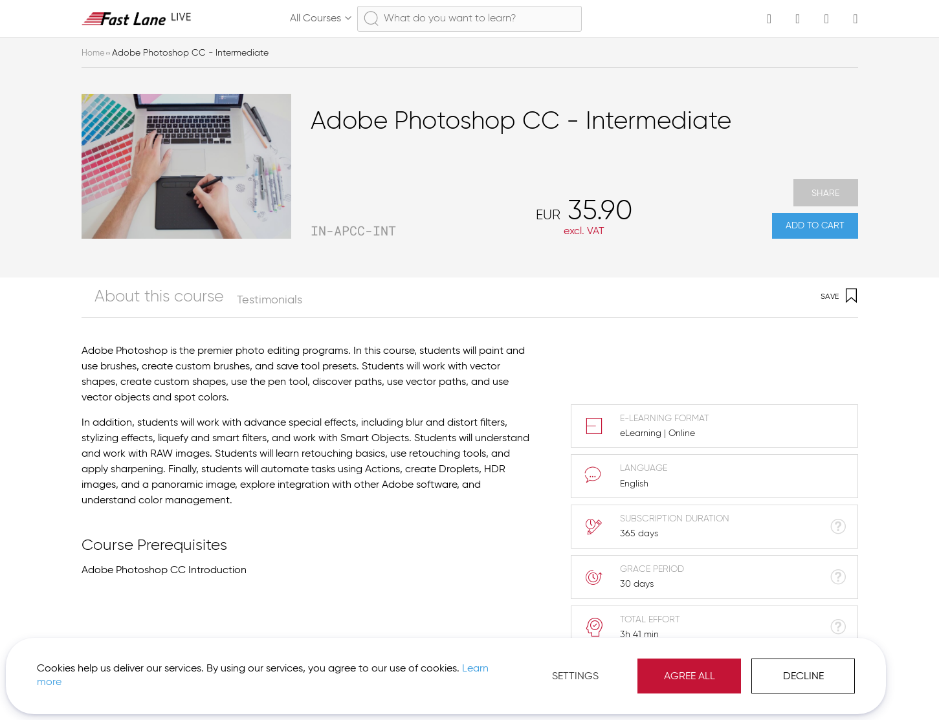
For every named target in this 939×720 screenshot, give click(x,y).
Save (839, 297)
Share (825, 184)
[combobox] (469, 19)
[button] (807, 687)
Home (94, 53)
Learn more (182, 667)
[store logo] (137, 18)
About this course (128, 300)
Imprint (748, 687)
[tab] (138, 297)
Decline (663, 662)
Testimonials (227, 300)
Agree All (549, 662)
